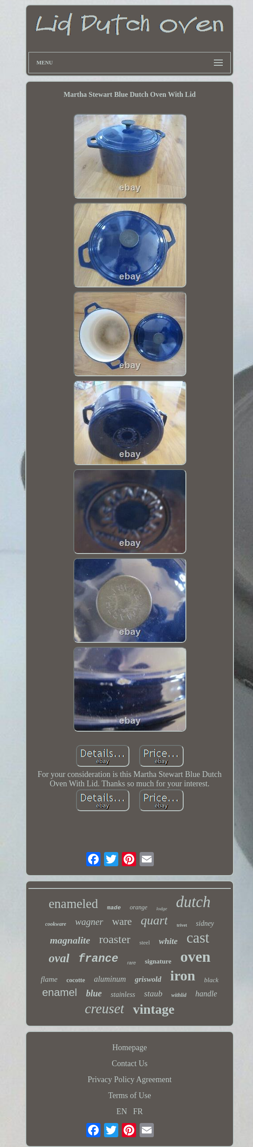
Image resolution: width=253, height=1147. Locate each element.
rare (131, 962)
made (114, 907)
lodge (161, 908)
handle (206, 993)
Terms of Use (129, 1095)
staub (153, 993)
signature (158, 961)
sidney (205, 923)
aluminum (110, 979)
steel (144, 942)
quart (154, 920)
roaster (115, 939)
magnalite (70, 940)
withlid (178, 995)
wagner (89, 921)
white (168, 941)
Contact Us (130, 1063)
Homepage (129, 1047)
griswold (148, 979)
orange (139, 907)
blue (94, 993)
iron (182, 976)
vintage (153, 1009)
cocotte (75, 980)
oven (195, 956)
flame (48, 979)
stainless (123, 994)
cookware (55, 924)
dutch (193, 902)
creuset (104, 1008)
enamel (59, 992)
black (211, 980)
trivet (182, 925)
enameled (73, 903)
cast (197, 938)
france (98, 958)
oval (59, 958)
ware (122, 921)
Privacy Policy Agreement (130, 1079)
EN (121, 1111)
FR (138, 1111)
